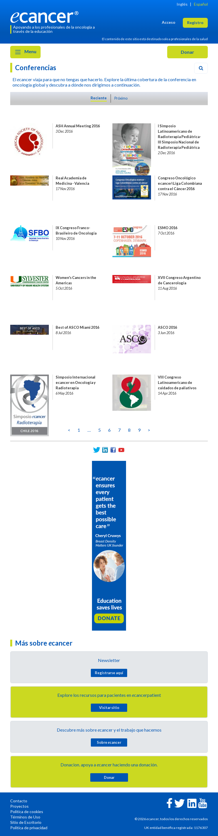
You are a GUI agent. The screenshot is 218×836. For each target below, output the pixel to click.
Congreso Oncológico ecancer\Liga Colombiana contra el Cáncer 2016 (180, 183)
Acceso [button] (168, 22)
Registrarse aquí (109, 672)
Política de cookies (26, 811)
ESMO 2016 (167, 227)
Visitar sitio (109, 707)
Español (201, 4)
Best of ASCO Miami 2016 (77, 327)
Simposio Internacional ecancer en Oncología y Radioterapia (76, 382)
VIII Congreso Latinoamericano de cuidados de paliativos (177, 382)
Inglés (182, 4)
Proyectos (19, 806)
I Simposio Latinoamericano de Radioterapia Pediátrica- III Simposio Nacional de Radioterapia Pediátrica (179, 137)
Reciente (99, 98)
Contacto (18, 800)
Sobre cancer (109, 742)
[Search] (201, 68)
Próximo (120, 98)
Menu (25, 52)
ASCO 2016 (167, 327)
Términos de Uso (25, 816)
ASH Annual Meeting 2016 (78, 126)
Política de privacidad (28, 827)
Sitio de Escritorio (25, 822)
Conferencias (35, 67)
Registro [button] (195, 22)
